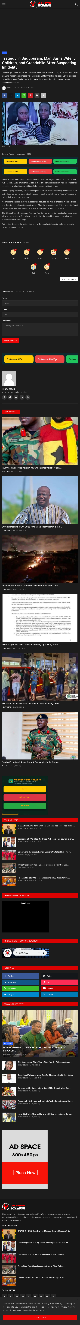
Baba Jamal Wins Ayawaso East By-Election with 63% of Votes (45, 1075)
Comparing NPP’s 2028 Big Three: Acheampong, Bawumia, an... (46, 839)
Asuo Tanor (6, 471)
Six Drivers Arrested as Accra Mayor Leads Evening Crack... (31, 703)
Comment (6, 320)
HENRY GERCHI (10, 88)
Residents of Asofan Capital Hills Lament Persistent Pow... (31, 585)
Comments (8, 291)
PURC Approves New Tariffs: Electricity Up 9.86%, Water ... (31, 644)
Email (4, 309)
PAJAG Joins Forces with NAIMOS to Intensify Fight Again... (32, 467)
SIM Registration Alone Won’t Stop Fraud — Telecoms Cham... (45, 1062)
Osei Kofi (21, 855)
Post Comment (10, 340)
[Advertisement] (40, 19)
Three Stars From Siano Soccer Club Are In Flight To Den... (43, 865)
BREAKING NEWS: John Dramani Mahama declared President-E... (46, 826)
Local (5, 53)
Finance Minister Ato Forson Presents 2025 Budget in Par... (44, 878)
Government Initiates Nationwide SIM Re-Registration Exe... (44, 1088)
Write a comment (69, 279)
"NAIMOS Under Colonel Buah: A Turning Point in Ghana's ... (32, 762)
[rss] (53, 1296)
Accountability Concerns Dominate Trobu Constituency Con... (45, 1101)
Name (4, 298)
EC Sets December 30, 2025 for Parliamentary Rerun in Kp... (32, 526)
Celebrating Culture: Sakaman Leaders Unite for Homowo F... (44, 852)
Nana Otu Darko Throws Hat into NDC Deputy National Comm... (45, 1114)
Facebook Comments (25, 291)
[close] (77, 1300)
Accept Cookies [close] (40, 1317)
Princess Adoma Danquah (12, 1054)
